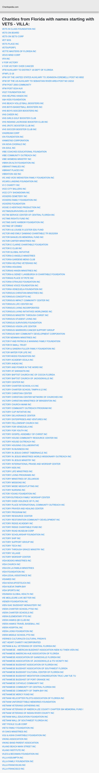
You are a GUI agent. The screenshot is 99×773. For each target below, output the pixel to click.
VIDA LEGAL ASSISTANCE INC (16, 575)
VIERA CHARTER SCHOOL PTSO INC (20, 609)
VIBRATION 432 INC (11, 174)
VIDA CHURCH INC (11, 564)
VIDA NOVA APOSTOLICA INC (16, 583)
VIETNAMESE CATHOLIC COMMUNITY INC (23, 683)
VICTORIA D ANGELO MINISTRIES (18, 256)
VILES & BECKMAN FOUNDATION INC (20, 754)
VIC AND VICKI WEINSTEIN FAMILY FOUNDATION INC (28, 178)
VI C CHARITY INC (11, 185)
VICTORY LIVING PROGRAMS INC (18, 475)
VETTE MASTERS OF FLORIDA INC (19, 51)
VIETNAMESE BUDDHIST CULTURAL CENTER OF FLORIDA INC (33, 672)
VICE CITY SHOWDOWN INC (16, 193)
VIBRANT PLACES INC (13, 170)
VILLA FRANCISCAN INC (14, 765)
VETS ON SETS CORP (13, 36)
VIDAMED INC (9, 579)
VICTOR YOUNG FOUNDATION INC (19, 494)
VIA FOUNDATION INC (12, 137)
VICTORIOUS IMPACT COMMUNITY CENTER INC (26, 300)
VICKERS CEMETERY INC (14, 196)
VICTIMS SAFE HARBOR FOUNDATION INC (23, 222)
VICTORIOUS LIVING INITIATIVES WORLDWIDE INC (27, 311)
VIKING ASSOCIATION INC (15, 739)
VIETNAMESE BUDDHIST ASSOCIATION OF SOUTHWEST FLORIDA (35, 668)
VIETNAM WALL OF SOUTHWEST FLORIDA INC (25, 720)
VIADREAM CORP (10, 133)
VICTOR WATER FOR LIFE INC (17, 352)
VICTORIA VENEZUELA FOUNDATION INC (22, 289)
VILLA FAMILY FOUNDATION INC (18, 761)
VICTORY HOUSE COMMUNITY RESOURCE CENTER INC (30, 438)
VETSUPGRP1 (9, 48)
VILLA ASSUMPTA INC (12, 758)
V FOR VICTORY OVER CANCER (18, 66)
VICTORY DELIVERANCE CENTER (18, 416)
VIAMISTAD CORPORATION (15, 140)
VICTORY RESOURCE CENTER (17, 516)
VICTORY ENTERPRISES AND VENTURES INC (24, 419)
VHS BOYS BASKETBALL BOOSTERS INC (22, 107)
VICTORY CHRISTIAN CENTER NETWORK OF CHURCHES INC (32, 397)
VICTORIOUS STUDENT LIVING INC (19, 319)
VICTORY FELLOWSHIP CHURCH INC (20, 423)
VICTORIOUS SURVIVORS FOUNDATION (22, 323)
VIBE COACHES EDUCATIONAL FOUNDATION (24, 152)
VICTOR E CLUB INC (12, 248)
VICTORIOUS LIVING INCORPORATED (20, 308)
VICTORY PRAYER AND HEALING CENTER (23, 509)
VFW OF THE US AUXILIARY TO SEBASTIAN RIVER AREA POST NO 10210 (38, 81)
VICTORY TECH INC (11, 546)
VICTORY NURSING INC (13, 490)
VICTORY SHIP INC (11, 538)
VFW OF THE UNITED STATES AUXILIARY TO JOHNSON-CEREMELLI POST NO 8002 (43, 77)
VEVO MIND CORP (11, 55)
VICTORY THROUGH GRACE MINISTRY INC (23, 549)
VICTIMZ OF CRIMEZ (12, 226)
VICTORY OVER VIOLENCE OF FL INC (20, 501)
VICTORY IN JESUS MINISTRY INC (18, 460)
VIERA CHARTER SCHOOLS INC (17, 613)
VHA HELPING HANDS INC (15, 96)
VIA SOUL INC (8, 148)
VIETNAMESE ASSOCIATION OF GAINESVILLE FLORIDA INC (31, 657)
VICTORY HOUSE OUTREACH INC (18, 442)
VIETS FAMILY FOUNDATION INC (18, 728)
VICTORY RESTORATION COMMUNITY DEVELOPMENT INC (31, 520)
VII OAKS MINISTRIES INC (14, 732)
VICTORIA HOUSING (12, 267)
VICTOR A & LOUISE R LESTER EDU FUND (23, 230)
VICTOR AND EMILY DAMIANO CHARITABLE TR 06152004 (30, 233)
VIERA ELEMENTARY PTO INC (16, 616)
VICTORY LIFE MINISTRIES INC (17, 471)
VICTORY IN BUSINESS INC (15, 449)
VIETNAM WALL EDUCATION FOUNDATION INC (25, 717)
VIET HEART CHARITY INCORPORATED (21, 642)
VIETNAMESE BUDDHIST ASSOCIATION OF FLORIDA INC (30, 665)
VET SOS (6, 40)
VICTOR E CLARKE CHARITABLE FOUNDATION (25, 245)
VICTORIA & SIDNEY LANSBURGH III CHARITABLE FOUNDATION (33, 274)
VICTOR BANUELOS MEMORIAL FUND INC (23, 237)
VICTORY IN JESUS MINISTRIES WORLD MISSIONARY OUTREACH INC (36, 456)
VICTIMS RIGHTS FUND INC (15, 219)
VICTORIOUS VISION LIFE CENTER (19, 326)
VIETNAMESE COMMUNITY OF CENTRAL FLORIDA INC (29, 687)
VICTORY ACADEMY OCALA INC (17, 360)
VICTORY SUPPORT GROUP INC (18, 542)
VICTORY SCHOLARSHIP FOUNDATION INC (23, 535)
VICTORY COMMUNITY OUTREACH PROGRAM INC (27, 408)
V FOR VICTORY (10, 62)
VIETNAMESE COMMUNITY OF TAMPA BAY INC (25, 691)
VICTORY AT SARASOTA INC (16, 371)
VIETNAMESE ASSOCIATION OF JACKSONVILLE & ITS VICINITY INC (35, 661)
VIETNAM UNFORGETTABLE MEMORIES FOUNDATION (29, 702)
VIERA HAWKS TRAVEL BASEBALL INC (21, 624)
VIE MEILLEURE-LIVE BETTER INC (19, 598)
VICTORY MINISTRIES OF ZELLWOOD (20, 479)
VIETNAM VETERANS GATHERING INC (21, 706)
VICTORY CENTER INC (13, 382)
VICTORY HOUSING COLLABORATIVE (20, 445)
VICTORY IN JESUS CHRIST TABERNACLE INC (24, 453)
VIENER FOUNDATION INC (15, 601)
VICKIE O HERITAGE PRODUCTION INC (21, 207)
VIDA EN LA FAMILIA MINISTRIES (18, 568)
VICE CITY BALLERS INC (14, 189)
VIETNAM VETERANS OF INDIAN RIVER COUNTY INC (28, 713)
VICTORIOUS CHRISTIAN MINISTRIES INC (22, 293)
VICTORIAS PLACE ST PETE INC (18, 278)
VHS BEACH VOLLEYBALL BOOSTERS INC (23, 103)
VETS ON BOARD (10, 33)
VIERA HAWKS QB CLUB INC (16, 620)
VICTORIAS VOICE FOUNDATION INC (20, 285)
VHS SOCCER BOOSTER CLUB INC (19, 129)
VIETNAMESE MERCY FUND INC (18, 694)
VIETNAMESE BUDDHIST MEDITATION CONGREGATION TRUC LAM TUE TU (39, 676)
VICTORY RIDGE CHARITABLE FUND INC (22, 527)
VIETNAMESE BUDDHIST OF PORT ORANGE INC (26, 680)
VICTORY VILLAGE (11, 553)
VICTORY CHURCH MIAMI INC (16, 404)
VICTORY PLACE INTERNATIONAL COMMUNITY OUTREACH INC (33, 505)
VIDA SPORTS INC (11, 590)
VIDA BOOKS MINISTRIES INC (16, 561)
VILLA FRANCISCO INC (13, 769)
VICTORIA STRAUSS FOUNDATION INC (21, 282)
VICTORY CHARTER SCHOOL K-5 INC (20, 386)
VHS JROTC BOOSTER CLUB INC (18, 126)
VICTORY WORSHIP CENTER (16, 557)
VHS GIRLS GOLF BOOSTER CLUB (19, 118)
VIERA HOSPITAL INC (12, 627)
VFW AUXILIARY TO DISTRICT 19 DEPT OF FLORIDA (27, 70)
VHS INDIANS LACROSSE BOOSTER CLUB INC (25, 122)
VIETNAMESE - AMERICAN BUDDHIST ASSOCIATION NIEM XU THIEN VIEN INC (40, 650)
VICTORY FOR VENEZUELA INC (17, 427)
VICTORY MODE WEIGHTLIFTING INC (20, 486)
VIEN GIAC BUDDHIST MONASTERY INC (21, 605)
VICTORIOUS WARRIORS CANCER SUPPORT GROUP (28, 330)
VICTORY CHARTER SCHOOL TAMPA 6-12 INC (24, 390)
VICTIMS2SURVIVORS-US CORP (18, 211)
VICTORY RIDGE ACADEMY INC (17, 523)
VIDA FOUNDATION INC (13, 572)
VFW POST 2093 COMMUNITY (16, 85)
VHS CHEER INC (10, 114)
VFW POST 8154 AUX (12, 88)
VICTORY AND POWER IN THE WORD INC (22, 367)
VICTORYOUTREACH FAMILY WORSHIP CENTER (26, 497)
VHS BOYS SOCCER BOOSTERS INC (20, 111)
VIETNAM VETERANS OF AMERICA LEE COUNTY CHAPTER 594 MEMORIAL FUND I (42, 709)
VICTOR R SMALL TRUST (14, 345)
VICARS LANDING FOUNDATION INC (20, 181)
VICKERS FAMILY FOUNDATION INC (19, 200)
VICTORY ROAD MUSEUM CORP (18, 531)
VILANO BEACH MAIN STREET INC (19, 746)
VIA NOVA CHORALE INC (14, 144)
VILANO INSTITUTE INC (13, 750)
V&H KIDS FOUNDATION (14, 100)
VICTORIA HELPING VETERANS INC (19, 263)
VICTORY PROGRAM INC (14, 512)
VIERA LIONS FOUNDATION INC (17, 631)
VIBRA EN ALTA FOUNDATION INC (18, 163)
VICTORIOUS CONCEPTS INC (16, 297)
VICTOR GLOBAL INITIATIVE (15, 252)
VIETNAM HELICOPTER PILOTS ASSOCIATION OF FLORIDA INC (33, 698)
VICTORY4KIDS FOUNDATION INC (18, 356)
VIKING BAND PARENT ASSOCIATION (20, 743)
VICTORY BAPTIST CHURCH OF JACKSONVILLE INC (27, 378)
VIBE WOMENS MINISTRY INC (16, 159)
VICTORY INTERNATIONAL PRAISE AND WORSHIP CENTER (31, 464)
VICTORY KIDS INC (11, 468)
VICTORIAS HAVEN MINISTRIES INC (19, 271)
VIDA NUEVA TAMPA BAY (14, 587)
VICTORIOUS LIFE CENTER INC (17, 304)
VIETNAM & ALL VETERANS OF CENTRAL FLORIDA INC (29, 646)
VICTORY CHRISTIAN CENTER (17, 393)
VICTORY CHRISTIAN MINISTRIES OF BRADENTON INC (29, 401)
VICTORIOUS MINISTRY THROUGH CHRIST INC (25, 315)
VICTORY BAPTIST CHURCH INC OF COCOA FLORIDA (28, 375)
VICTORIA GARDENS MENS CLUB (18, 259)
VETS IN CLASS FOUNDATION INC (19, 29)
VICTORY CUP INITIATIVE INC (16, 412)
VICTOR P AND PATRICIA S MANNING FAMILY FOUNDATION (31, 341)
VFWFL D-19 (8, 74)
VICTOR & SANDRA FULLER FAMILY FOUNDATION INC (28, 349)
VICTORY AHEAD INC (12, 364)
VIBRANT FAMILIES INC (13, 166)
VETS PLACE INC (10, 44)
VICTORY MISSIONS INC (14, 482)
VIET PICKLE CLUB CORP (14, 724)
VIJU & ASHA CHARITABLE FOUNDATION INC (24, 735)
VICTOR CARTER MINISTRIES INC (18, 241)
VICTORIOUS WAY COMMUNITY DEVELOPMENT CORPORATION (33, 334)
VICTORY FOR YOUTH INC (15, 430)
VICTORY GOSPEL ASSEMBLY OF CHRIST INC (24, 434)
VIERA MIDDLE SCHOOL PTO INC (18, 635)
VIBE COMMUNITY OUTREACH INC (19, 155)
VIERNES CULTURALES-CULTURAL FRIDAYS (24, 639)
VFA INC (6, 59)
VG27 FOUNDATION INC (14, 92)
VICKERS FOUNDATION (13, 204)
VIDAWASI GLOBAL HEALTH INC (17, 594)
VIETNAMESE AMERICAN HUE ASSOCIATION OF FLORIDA (30, 653)
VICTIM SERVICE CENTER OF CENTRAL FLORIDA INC (28, 215)
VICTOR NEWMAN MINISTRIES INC (19, 338)
